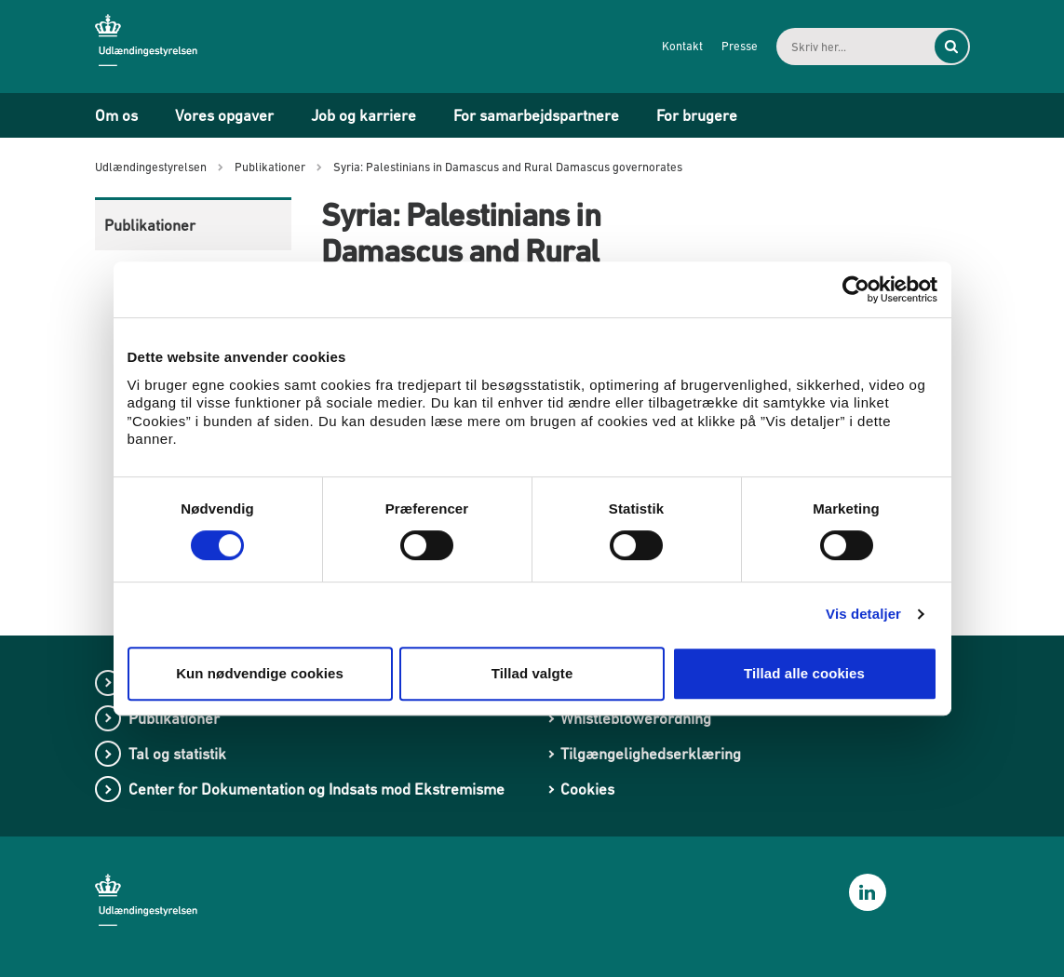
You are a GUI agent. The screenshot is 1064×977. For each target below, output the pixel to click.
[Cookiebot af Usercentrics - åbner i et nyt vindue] (855, 289)
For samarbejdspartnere (536, 115)
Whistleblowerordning (635, 718)
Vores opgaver (224, 115)
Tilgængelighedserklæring (650, 753)
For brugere (696, 115)
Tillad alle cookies (804, 673)
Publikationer (149, 225)
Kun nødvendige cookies (259, 673)
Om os (116, 115)
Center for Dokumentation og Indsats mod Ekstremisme (316, 789)
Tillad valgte (532, 673)
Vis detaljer (863, 614)
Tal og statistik (177, 753)
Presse (739, 46)
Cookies (587, 789)
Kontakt (682, 46)
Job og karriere (363, 115)
